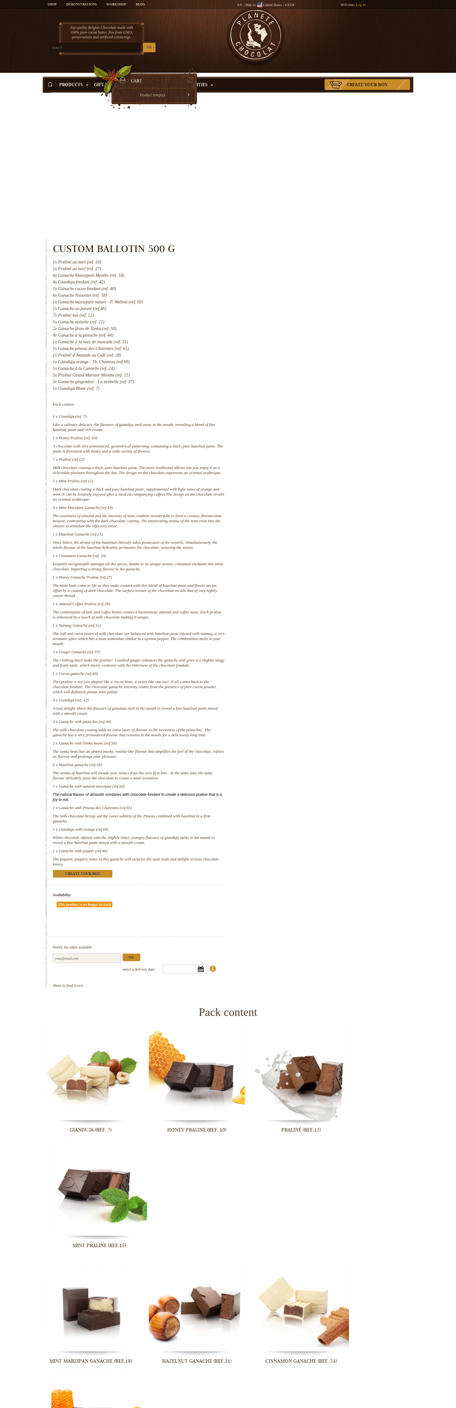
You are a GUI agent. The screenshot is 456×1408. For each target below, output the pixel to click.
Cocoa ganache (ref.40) (291, 542)
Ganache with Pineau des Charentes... (180, 1401)
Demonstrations (81, 5)
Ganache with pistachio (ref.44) (298, 590)
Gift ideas (108, 75)
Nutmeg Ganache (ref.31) (293, 489)
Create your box (367, 75)
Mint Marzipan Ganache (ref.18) (299, 366)
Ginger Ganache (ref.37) (292, 515)
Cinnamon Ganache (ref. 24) (296, 419)
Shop (52, 5)
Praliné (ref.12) (285, 313)
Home (47, 87)
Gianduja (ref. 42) (287, 569)
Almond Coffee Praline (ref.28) (297, 467)
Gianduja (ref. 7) (286, 270)
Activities (198, 75)
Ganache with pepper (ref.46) (296, 724)
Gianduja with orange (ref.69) (297, 703)
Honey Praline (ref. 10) (291, 291)
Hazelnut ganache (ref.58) (293, 638)
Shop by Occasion (153, 75)
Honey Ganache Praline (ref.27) (298, 441)
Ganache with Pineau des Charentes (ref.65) (308, 681)
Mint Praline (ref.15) (289, 339)
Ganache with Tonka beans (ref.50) (301, 617)
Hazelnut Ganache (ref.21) (294, 392)
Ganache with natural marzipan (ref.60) (305, 660)
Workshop (116, 5)
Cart (367, 30)
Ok (344, 812)
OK (117, 47)
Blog (140, 5)
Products (73, 75)
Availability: (275, 769)
